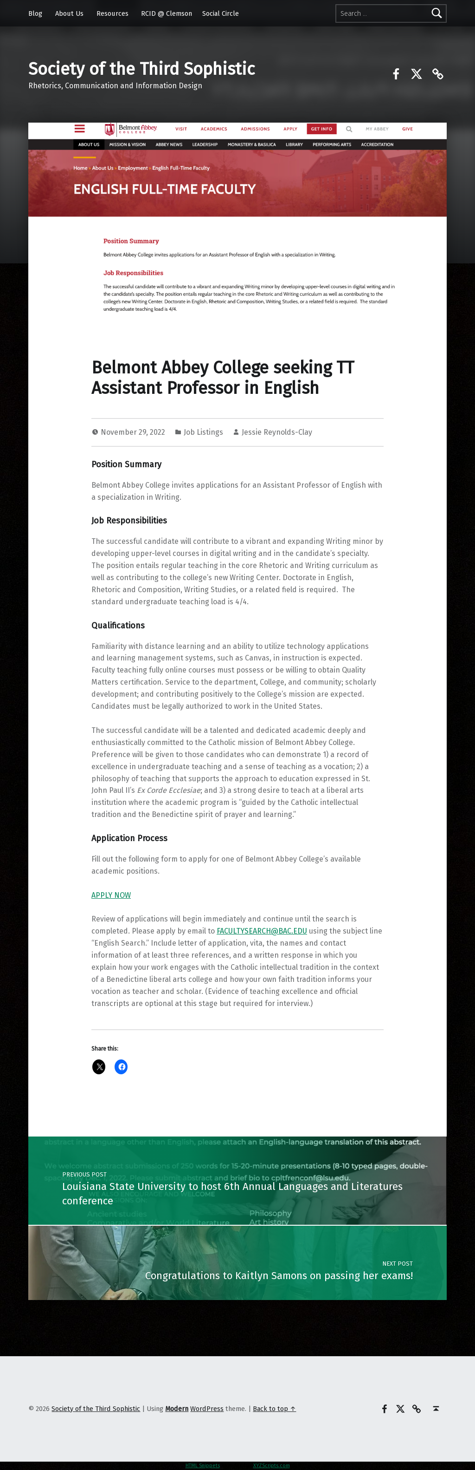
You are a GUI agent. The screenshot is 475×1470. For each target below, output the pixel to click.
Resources (112, 13)
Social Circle (220, 13)
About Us (69, 13)
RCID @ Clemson (166, 13)
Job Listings (203, 432)
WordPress (207, 1409)
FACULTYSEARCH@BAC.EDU (262, 931)
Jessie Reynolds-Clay (277, 432)
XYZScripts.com (271, 1466)
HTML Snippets (203, 1466)
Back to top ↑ (274, 1409)
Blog (35, 13)
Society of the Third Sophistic (141, 69)
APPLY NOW (111, 895)
